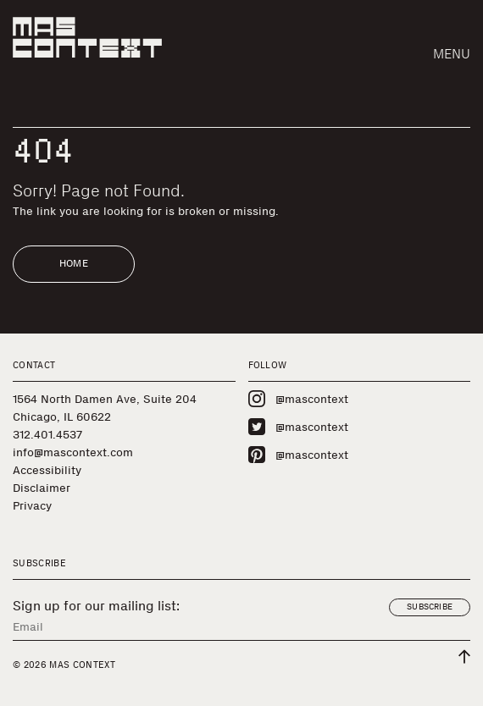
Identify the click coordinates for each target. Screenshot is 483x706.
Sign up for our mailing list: (96, 606)
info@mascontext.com (73, 452)
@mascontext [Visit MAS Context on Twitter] (298, 426)
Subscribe (429, 607)
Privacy (32, 506)
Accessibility (47, 470)
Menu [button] (451, 54)
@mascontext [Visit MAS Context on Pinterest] (298, 454)
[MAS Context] (87, 37)
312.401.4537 (47, 434)
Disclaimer (41, 488)
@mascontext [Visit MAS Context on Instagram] (298, 398)
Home (73, 263)
